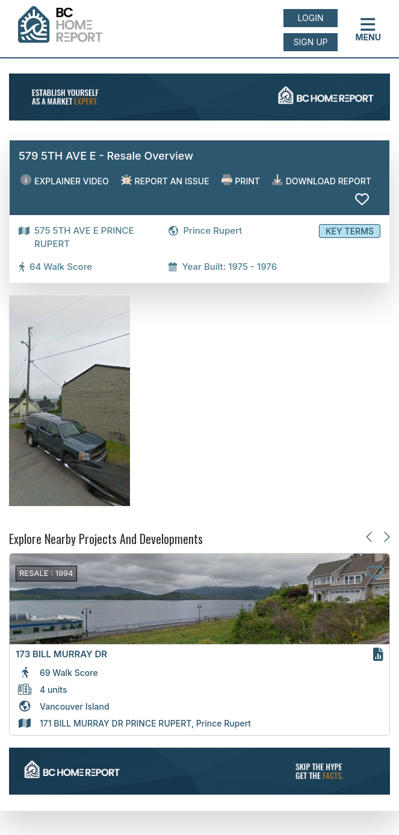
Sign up (310, 42)
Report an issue (165, 180)
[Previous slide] (370, 536)
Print (240, 180)
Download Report (321, 180)
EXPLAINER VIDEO (64, 180)
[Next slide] (386, 536)
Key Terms (350, 231)
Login (311, 18)
